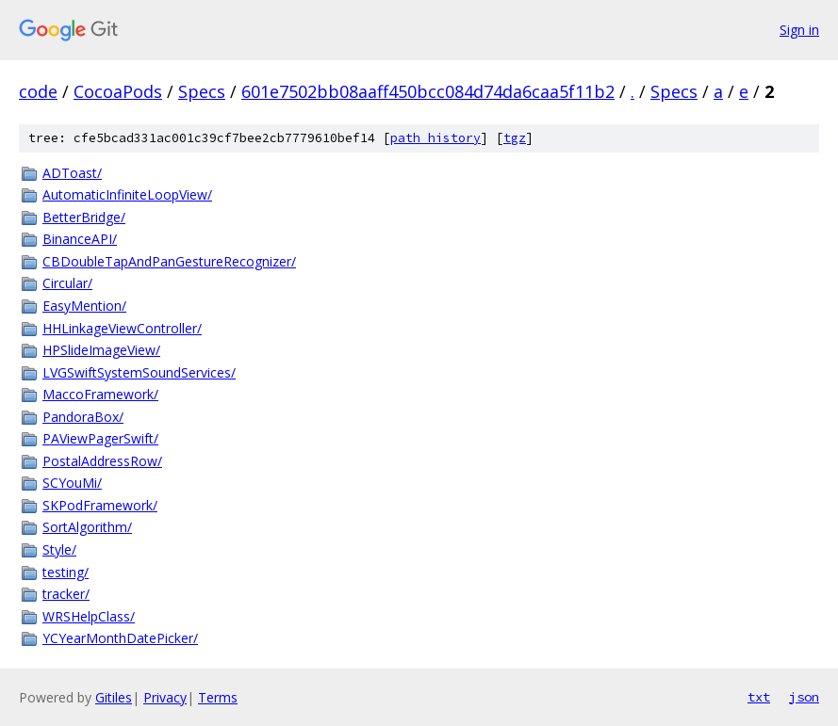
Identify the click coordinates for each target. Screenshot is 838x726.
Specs (201, 91)
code (38, 91)
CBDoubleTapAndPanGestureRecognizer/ (169, 261)
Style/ (59, 549)
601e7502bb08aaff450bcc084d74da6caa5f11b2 (428, 91)
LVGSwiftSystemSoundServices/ (139, 372)
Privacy (165, 697)
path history (435, 138)
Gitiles (113, 697)
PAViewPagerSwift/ (100, 438)
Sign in (799, 30)
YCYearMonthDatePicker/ (120, 638)
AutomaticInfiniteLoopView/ (127, 194)
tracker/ (66, 594)
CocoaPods (118, 91)
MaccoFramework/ (100, 394)
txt (759, 696)
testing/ (65, 572)
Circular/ (67, 283)
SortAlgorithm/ (87, 527)
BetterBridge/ (83, 217)
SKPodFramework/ (99, 505)
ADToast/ (72, 173)
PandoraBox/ (82, 417)
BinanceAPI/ (79, 239)
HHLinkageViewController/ (122, 328)
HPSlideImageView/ (101, 350)
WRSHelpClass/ (88, 616)
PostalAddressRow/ (102, 461)
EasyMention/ (84, 306)
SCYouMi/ (72, 483)
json (804, 696)
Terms (218, 697)
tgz (514, 138)
